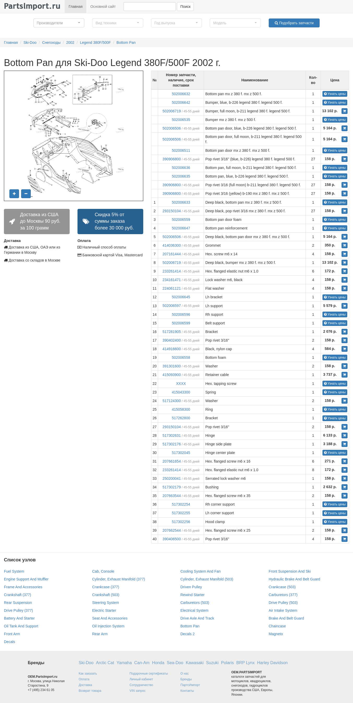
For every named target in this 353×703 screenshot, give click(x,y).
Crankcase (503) (282, 587)
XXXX (181, 383)
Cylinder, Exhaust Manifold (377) (118, 579)
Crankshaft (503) (105, 595)
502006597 (172, 306)
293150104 (172, 211)
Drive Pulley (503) (283, 603)
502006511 (181, 150)
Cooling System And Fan (201, 571)
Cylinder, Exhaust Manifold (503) (207, 579)
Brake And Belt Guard (286, 618)
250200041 (172, 478)
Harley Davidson (272, 662)
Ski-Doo (30, 42)
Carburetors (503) (195, 603)
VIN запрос (138, 691)
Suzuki (212, 662)
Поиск (185, 6)
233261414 (172, 271)
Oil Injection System (108, 626)
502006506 (172, 128)
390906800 (172, 159)
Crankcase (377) (105, 587)
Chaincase (277, 626)
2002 (70, 42)
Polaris (227, 662)
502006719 (172, 111)
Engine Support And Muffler (26, 579)
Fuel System (14, 571)
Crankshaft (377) (17, 595)
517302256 (181, 522)
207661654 (172, 461)
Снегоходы (51, 42)
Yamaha (124, 662)
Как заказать (88, 673)
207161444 (172, 254)
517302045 (181, 453)
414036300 (172, 245)
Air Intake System (283, 610)
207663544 (172, 496)
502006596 (181, 314)
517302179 (172, 487)
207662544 (172, 530)
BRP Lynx (245, 662)
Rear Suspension (18, 603)
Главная (75, 6)
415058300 (181, 409)
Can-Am (142, 662)
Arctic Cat (105, 662)
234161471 (172, 280)
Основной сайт (103, 6)
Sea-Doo (175, 662)
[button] (59, 23)
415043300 (181, 392)
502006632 (181, 94)
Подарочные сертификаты (149, 673)
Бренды (186, 679)
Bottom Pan (126, 42)
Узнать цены (335, 94)
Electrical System (194, 610)
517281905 (172, 332)
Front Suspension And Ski (290, 571)
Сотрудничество (141, 685)
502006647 (181, 228)
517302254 (181, 504)
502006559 (181, 219)
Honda (158, 662)
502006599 (181, 323)
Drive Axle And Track (197, 618)
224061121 (172, 288)
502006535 (181, 120)
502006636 (181, 168)
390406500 (172, 539)
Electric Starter (104, 610)
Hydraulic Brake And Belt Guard (294, 579)
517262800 (181, 418)
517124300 (172, 401)
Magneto (276, 634)
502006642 (181, 102)
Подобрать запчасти (294, 23)
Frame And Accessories (23, 587)
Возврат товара (90, 691)
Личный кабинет (141, 679)
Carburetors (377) (283, 595)
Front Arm (12, 634)
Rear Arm (99, 634)
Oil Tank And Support (21, 626)
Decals (9, 642)
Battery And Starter (19, 618)
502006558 (181, 357)
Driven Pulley (191, 587)
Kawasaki (195, 662)
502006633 (181, 202)
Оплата (84, 679)
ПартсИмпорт (190, 685)
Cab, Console (103, 571)
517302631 (172, 435)
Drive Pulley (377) (18, 610)
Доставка (85, 685)
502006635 (181, 176)
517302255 (181, 513)
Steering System (105, 603)
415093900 (172, 375)
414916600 (172, 349)
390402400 (172, 340)
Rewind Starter (193, 595)
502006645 (181, 297)
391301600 (172, 366)
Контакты (187, 691)
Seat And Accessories (109, 618)
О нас (185, 673)
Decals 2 (188, 634)
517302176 (172, 444)
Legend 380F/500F (95, 42)
